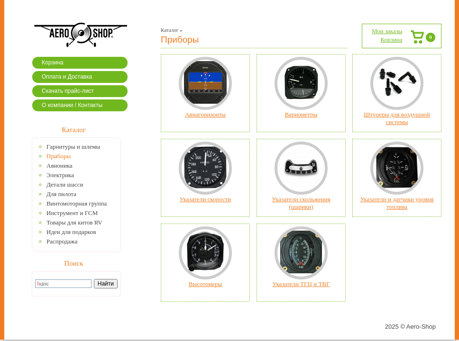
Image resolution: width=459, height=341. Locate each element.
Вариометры (301, 114)
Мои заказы (387, 31)
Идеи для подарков (71, 231)
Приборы (58, 156)
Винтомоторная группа (76, 203)
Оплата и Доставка (67, 76)
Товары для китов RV (74, 222)
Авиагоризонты (205, 114)
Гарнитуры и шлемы (73, 146)
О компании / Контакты (72, 105)
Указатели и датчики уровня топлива (396, 203)
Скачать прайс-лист (68, 91)
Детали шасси (64, 184)
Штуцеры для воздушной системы (397, 118)
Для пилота (61, 193)
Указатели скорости (205, 199)
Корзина (53, 62)
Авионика (59, 165)
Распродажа (62, 241)
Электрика (60, 175)
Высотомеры (205, 283)
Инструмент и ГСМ (72, 212)
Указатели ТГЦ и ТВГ (301, 283)
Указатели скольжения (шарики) (301, 203)
